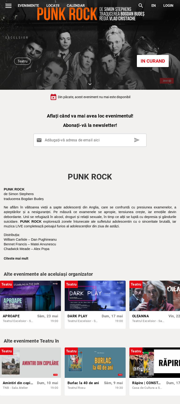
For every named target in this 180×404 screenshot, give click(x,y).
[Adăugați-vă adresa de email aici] (90, 140)
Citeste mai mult (16, 258)
